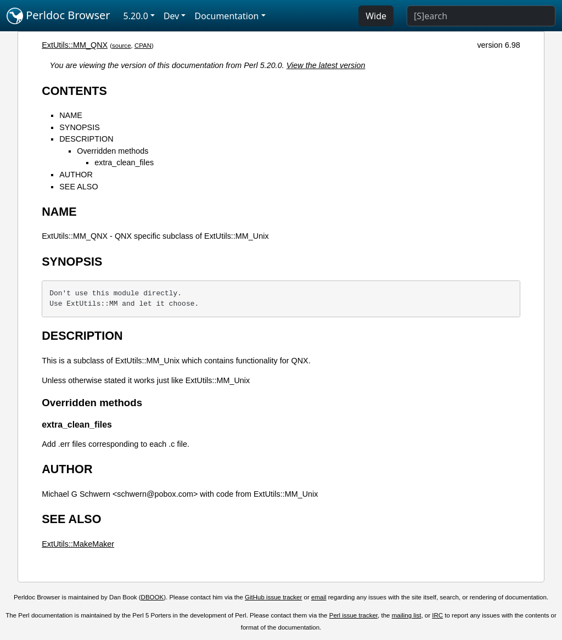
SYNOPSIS (79, 127)
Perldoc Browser (58, 16)
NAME (70, 115)
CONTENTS (74, 91)
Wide (376, 16)
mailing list (407, 615)
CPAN (142, 45)
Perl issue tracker (353, 615)
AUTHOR (76, 174)
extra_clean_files (124, 162)
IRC (437, 615)
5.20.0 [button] (135, 16)
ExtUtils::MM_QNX (75, 45)
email (319, 597)
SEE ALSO (78, 186)
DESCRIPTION (86, 138)
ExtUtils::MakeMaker (78, 544)
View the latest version (326, 65)
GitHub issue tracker (273, 597)
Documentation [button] (226, 16)
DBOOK (152, 597)
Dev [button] (171, 16)
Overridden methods (112, 151)
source (121, 45)
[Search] (481, 15)
